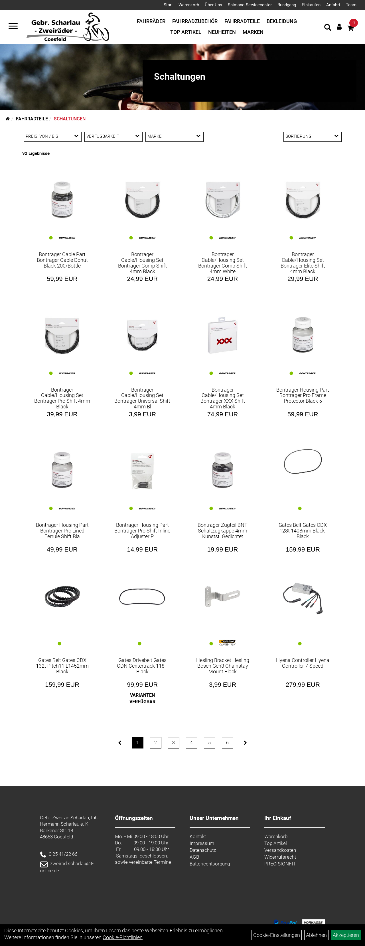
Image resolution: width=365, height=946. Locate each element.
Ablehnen (316, 935)
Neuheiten (222, 32)
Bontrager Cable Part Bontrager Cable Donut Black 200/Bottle (62, 260)
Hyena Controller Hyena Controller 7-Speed (302, 663)
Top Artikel (185, 32)
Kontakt (198, 836)
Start (168, 4)
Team (351, 4)
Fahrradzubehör (195, 21)
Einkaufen (311, 4)
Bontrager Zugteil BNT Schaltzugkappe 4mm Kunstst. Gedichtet (223, 530)
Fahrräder (151, 21)
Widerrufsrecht (280, 857)
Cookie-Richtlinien (123, 937)
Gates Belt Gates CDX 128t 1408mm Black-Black (303, 530)
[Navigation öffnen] (13, 26)
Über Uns (213, 4)
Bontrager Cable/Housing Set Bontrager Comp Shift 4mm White (222, 262)
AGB (194, 857)
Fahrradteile (242, 21)
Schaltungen (70, 119)
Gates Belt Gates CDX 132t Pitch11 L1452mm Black (62, 665)
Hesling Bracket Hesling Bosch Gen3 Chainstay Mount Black (222, 665)
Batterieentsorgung (210, 864)
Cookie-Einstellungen (276, 935)
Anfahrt (333, 4)
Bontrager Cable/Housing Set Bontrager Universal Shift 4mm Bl (142, 398)
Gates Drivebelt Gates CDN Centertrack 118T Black (142, 665)
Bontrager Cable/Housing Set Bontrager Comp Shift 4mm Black (142, 262)
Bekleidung (282, 21)
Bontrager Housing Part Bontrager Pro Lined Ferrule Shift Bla (62, 530)
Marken (253, 32)
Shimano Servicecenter (250, 4)
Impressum (202, 843)
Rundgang (286, 4)
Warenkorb (189, 4)
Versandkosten (280, 850)
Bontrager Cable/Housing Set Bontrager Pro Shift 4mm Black (62, 398)
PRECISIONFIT (280, 864)
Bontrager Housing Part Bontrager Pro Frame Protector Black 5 (302, 395)
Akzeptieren (346, 935)
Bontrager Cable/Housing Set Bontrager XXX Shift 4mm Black (222, 398)
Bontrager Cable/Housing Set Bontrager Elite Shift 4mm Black (303, 262)
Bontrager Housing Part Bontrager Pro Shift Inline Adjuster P (142, 530)
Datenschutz (203, 850)
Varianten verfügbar (142, 698)
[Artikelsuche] (327, 28)
